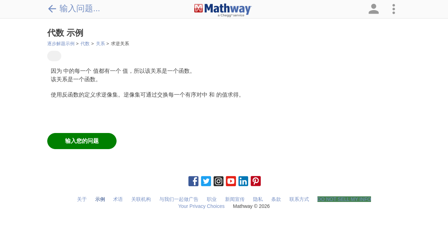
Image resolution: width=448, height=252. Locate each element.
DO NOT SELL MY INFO (344, 199)
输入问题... (73, 8)
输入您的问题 (82, 141)
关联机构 (141, 199)
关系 (100, 43)
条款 (276, 199)
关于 (82, 199)
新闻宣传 (235, 199)
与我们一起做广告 (178, 199)
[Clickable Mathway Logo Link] (223, 11)
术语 (118, 199)
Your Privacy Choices (201, 206)
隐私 (258, 199)
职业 (212, 199)
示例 (100, 199)
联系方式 (299, 199)
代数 (85, 43)
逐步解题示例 (61, 43)
